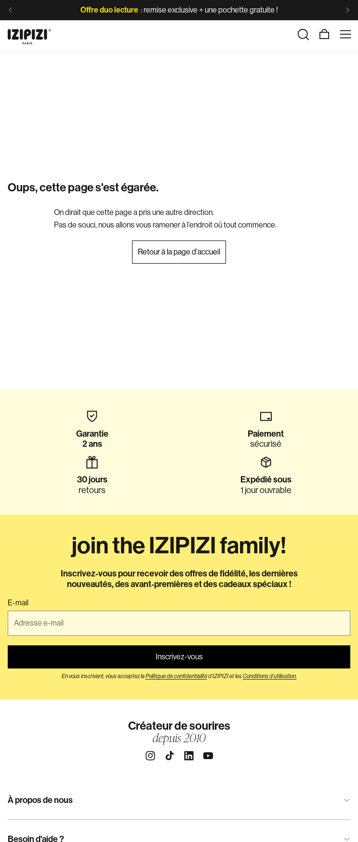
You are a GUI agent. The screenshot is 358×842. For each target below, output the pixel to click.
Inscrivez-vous (179, 656)
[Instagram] (150, 756)
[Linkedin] (189, 756)
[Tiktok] (169, 756)
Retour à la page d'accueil (179, 251)
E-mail (18, 603)
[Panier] (324, 34)
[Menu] (345, 34)
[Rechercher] (303, 34)
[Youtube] (208, 756)
